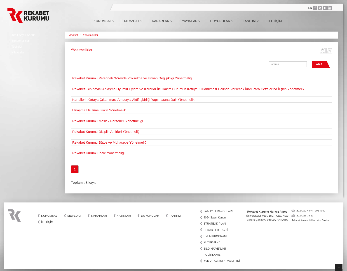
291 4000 (320, 210)
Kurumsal (104, 21)
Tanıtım (251, 21)
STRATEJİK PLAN (215, 223)
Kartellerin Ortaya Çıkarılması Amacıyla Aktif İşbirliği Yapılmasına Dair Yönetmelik (133, 99)
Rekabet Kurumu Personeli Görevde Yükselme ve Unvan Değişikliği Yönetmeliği (132, 78)
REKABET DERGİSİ (216, 230)
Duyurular (221, 21)
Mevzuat (133, 21)
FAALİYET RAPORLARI (218, 211)
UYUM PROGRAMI (215, 236)
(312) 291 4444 (304, 210)
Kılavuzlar (18, 52)
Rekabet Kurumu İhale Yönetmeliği (98, 153)
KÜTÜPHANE (212, 242)
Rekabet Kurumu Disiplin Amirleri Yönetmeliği (106, 131)
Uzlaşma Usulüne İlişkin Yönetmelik (99, 110)
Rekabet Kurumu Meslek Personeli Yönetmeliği (107, 121)
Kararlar (162, 21)
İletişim (275, 21)
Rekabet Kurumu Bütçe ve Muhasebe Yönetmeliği (109, 142)
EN (310, 7)
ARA (319, 64)
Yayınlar (191, 21)
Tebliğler (16, 46)
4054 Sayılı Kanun (23, 35)
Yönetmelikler (20, 40)
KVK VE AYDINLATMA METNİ (222, 261)
